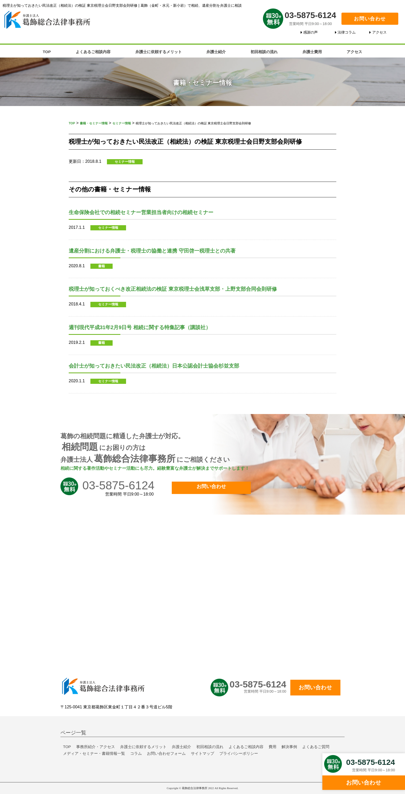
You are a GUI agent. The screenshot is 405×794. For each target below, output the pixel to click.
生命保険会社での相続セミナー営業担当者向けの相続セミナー (141, 212)
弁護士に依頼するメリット (158, 52)
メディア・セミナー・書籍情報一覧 (94, 753)
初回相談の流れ (264, 52)
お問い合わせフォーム (166, 753)
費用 (272, 746)
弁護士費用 (312, 52)
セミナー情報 (125, 162)
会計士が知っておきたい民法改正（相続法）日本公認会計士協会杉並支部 (154, 366)
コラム (136, 753)
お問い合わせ (370, 18)
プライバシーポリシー (238, 753)
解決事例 (289, 746)
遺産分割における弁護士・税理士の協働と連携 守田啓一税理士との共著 (152, 251)
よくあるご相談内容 (93, 52)
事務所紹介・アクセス (95, 746)
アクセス (379, 32)
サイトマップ (202, 753)
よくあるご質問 (315, 746)
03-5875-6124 (310, 15)
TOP (47, 52)
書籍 (101, 266)
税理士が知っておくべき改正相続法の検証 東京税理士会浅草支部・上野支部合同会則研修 (173, 289)
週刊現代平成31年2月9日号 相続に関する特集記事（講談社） (140, 327)
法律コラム (347, 32)
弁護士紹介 (216, 52)
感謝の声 (310, 32)
